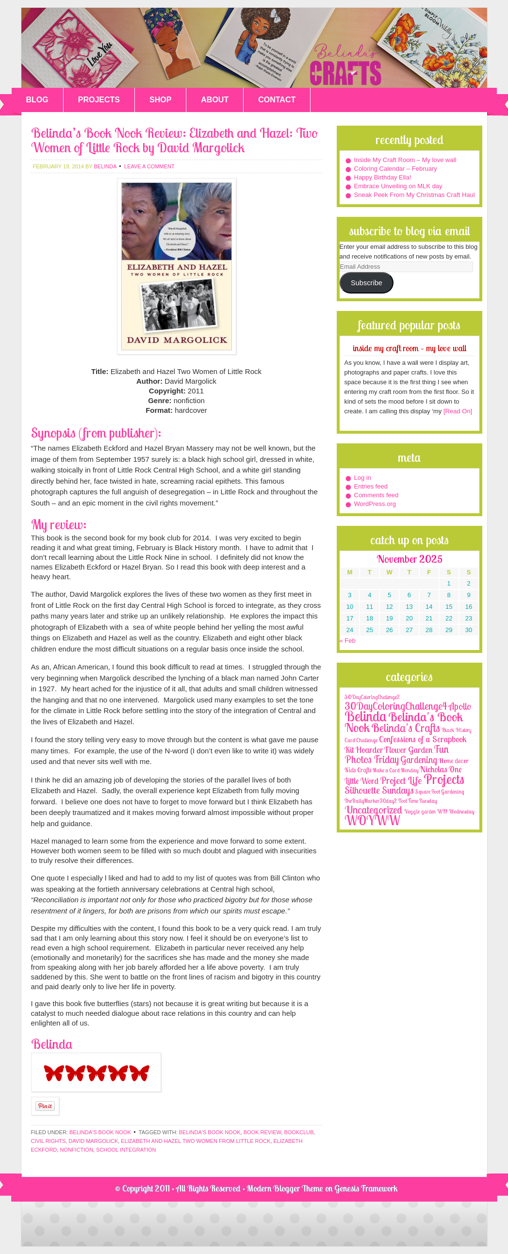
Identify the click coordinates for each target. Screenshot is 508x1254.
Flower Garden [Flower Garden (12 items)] (408, 749)
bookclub (298, 1132)
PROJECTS (99, 100)
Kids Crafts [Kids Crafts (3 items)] (357, 770)
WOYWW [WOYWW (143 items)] (372, 820)
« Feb (348, 640)
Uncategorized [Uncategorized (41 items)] (373, 809)
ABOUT (215, 100)
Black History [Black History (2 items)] (456, 729)
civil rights (48, 1141)
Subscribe (366, 283)
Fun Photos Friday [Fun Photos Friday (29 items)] (396, 754)
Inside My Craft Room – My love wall (405, 159)
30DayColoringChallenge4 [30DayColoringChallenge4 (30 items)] (395, 706)
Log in (362, 477)
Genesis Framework (366, 1188)
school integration (126, 1150)
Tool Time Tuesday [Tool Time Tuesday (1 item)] (417, 801)
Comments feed (376, 495)
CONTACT (276, 100)
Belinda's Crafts (254, 48)
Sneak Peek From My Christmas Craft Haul (414, 194)
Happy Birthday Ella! (382, 177)
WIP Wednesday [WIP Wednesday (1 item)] (455, 811)
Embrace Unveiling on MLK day (398, 186)
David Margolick (93, 1141)
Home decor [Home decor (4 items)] (454, 760)
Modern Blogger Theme (285, 1188)
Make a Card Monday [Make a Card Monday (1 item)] (395, 770)
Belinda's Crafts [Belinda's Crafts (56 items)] (405, 728)
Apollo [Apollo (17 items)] (460, 706)
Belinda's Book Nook (100, 1132)
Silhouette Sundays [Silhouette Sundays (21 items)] (379, 790)
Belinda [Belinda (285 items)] (365, 716)
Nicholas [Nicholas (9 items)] (433, 769)
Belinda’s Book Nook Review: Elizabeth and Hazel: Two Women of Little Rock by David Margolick (174, 140)
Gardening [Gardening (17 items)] (418, 759)
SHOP (160, 100)
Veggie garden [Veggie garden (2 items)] (420, 811)
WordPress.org (375, 503)
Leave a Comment (149, 166)
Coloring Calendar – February (395, 168)
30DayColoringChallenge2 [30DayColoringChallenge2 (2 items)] (372, 696)
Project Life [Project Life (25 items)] (401, 780)
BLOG (37, 100)
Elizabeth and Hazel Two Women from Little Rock (195, 1141)
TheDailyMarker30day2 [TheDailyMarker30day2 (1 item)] (370, 801)
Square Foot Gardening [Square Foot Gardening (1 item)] (439, 791)
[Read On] (457, 411)
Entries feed (371, 486)
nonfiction (76, 1150)
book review (262, 1132)
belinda (105, 166)
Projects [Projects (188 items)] (444, 778)
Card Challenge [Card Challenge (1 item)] (360, 740)
